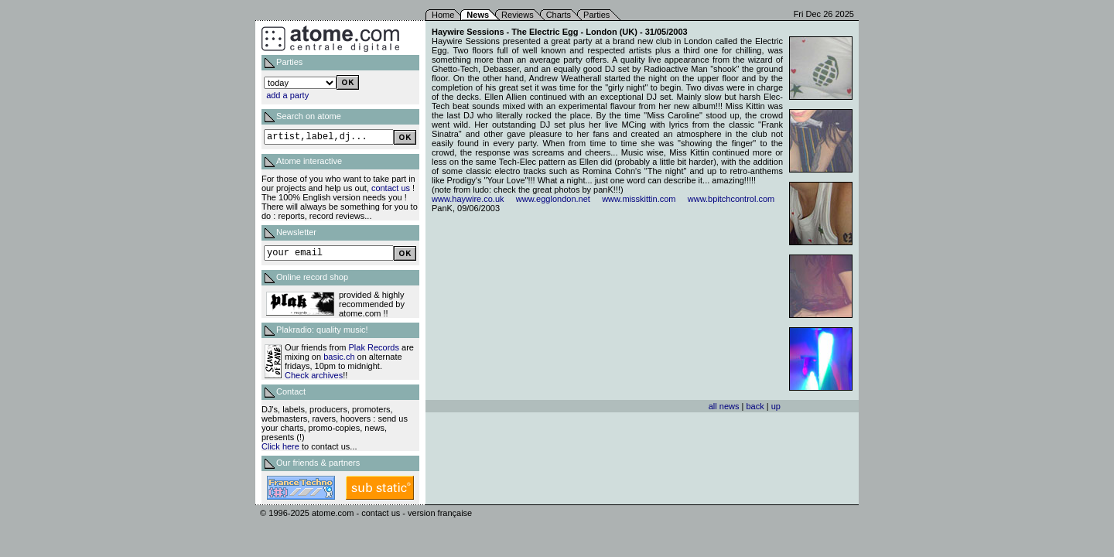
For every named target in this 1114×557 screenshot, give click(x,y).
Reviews (517, 14)
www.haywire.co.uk (468, 198)
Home (443, 14)
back (755, 406)
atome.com (333, 513)
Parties (596, 14)
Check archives (314, 375)
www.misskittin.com (638, 198)
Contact (291, 391)
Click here (280, 446)
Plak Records (374, 347)
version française (440, 513)
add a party (287, 95)
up (776, 406)
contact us (390, 188)
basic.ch (338, 356)
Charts (558, 14)
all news (724, 406)
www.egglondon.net (553, 198)
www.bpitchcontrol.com (731, 198)
